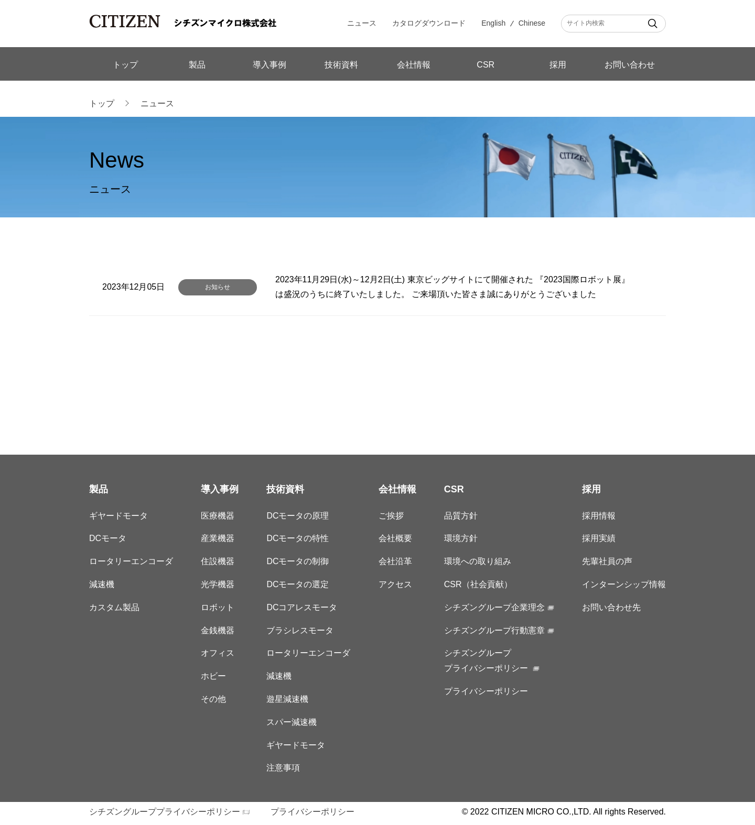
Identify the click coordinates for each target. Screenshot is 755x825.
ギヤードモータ (118, 515)
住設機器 (217, 561)
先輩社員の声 (607, 561)
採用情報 (599, 515)
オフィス (217, 652)
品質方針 (461, 515)
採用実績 (599, 538)
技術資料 (341, 64)
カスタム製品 (114, 607)
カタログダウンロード (429, 23)
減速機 (101, 584)
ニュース (361, 23)
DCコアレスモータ (301, 607)
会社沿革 (395, 561)
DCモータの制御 (297, 561)
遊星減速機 (287, 699)
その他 (213, 699)
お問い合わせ (630, 64)
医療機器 (217, 515)
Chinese (532, 23)
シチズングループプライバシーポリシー (164, 811)
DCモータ (107, 538)
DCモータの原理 (297, 515)
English (493, 23)
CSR (485, 64)
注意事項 (283, 767)
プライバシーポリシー (486, 691)
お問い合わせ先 (611, 607)
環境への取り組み (477, 561)
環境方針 (461, 538)
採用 (557, 64)
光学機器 (217, 584)
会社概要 (395, 538)
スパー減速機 (291, 722)
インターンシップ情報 (624, 584)
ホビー (213, 676)
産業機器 (217, 538)
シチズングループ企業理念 (494, 607)
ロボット (217, 607)
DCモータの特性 (297, 538)
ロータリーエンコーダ (131, 561)
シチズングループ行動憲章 (494, 630)
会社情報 (413, 64)
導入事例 (269, 64)
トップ (125, 64)
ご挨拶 (391, 515)
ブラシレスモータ (299, 630)
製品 (197, 64)
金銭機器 (217, 630)
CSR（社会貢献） (478, 584)
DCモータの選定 (297, 584)
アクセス (395, 584)
